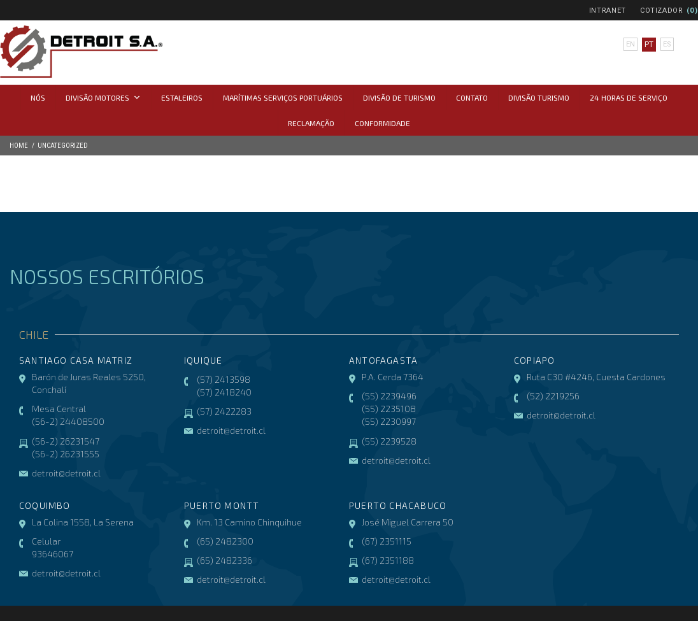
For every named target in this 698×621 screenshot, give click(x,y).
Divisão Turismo (538, 97)
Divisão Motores (103, 97)
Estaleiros (182, 97)
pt (647, 44)
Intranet (607, 10)
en (629, 44)
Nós (38, 97)
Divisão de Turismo (399, 97)
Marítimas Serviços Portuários (283, 97)
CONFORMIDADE (382, 122)
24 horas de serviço (628, 97)
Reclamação (311, 122)
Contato (472, 97)
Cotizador (661, 10)
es (666, 44)
